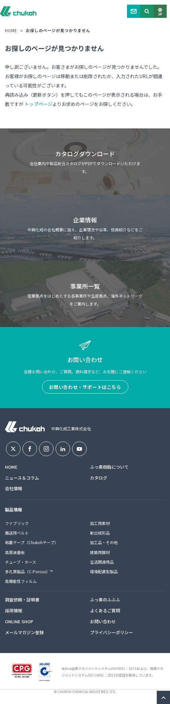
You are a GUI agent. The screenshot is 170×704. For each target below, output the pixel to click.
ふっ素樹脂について (109, 467)
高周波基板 (15, 552)
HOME (11, 30)
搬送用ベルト (17, 533)
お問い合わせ (103, 621)
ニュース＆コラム (22, 478)
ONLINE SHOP (19, 621)
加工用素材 (100, 523)
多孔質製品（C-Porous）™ (29, 571)
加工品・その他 (104, 542)
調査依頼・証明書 (22, 599)
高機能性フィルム (21, 581)
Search (146, 11)
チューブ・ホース (20, 562)
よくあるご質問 (105, 610)
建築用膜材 (100, 552)
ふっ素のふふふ (105, 599)
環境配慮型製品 (104, 571)
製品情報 (13, 509)
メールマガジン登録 (24, 632)
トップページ (38, 104)
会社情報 (13, 488)
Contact (133, 11)
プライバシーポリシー (111, 632)
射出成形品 (100, 533)
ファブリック (17, 523)
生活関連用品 (102, 562)
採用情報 (13, 610)
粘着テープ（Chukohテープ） (31, 542)
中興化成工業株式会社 (18, 11)
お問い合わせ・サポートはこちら (85, 387)
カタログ (98, 478)
